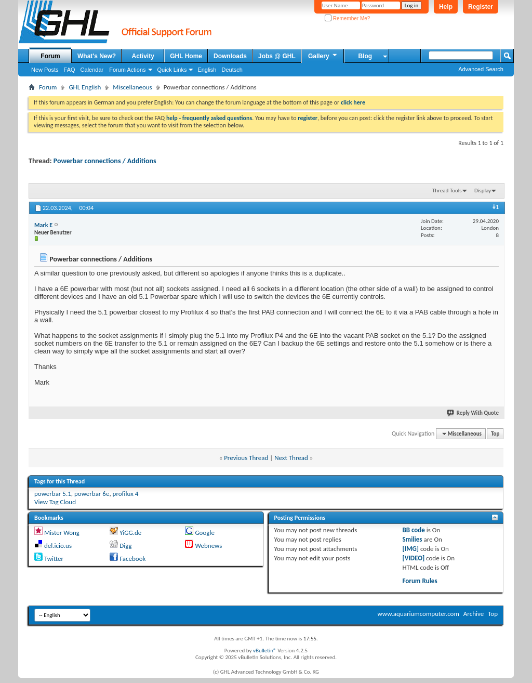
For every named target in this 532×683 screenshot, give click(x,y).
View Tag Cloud (55, 502)
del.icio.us (58, 545)
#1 (496, 207)
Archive (473, 614)
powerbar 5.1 (52, 493)
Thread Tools (447, 190)
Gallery (323, 55)
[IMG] (410, 549)
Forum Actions (127, 70)
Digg (125, 545)
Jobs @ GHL (277, 56)
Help (446, 6)
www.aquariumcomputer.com (418, 614)
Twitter (53, 558)
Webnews (208, 545)
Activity (143, 56)
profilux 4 (126, 493)
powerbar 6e (91, 493)
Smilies (412, 539)
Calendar (92, 70)
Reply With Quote (473, 413)
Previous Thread (246, 458)
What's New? (96, 56)
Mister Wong (61, 532)
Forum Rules (419, 581)
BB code (413, 530)
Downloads (230, 56)
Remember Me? (347, 18)
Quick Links (172, 70)
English (206, 70)
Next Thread (291, 458)
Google (204, 532)
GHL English (85, 87)
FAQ (69, 70)
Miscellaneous (132, 87)
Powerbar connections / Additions (105, 160)
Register (480, 6)
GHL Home (186, 56)
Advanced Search (480, 69)
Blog (365, 56)
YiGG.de (130, 532)
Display (482, 190)
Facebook (132, 558)
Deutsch (231, 70)
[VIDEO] (413, 558)
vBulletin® (264, 650)
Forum (50, 56)
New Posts (45, 70)
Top (495, 433)
